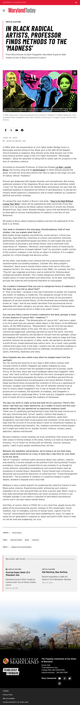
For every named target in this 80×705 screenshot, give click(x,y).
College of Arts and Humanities (21, 547)
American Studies (16, 540)
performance (39, 170)
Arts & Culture (16, 533)
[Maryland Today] (22, 10)
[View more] (14, 569)
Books (27, 540)
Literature (35, 540)
